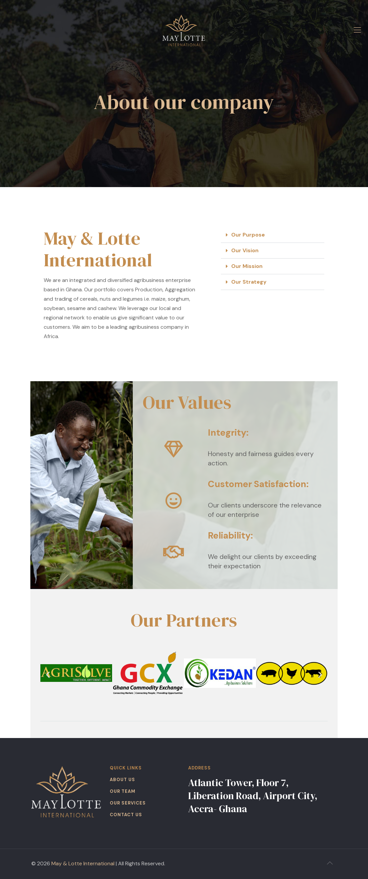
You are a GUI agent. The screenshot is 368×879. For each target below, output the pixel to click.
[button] (273, 235)
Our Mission (247, 266)
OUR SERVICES (128, 803)
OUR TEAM (122, 791)
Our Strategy (249, 281)
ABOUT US (122, 779)
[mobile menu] (357, 30)
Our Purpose (248, 234)
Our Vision (245, 250)
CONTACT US (126, 815)
